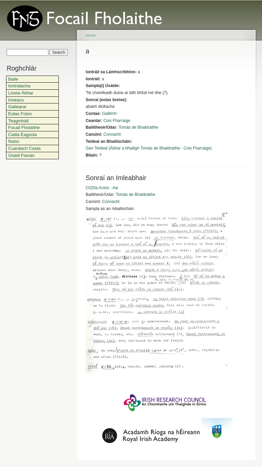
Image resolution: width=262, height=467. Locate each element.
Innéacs (16, 99)
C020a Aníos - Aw (102, 187)
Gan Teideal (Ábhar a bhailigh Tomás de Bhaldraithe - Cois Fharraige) (149, 148)
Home (91, 35)
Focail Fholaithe (24, 127)
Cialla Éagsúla (22, 134)
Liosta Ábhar (20, 92)
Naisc (13, 141)
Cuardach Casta (24, 148)
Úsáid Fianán (21, 155)
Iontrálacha (19, 85)
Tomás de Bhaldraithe (138, 127)
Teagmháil (18, 120)
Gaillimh (109, 113)
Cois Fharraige (116, 120)
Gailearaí (17, 106)
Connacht (112, 134)
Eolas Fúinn (20, 113)
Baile (13, 79)
